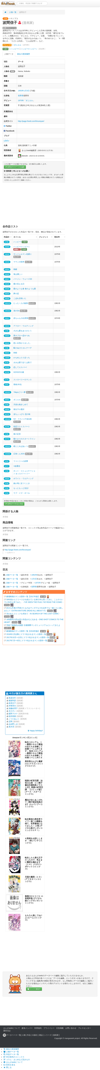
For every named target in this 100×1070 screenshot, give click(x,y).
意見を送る (9, 1065)
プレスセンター (84, 1028)
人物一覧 (12, 12)
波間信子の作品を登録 (14, 504)
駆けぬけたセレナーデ (22, 348)
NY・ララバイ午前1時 (22, 419)
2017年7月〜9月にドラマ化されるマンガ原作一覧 (26, 640)
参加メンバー (27, 1028)
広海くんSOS (19, 454)
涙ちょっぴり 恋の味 (21, 414)
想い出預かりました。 (22, 343)
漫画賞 (55, 1035)
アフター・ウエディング (23, 326)
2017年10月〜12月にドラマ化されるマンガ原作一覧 (27, 637)
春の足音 (17, 434)
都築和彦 (12, 700)
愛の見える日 (18, 284)
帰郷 (15, 269)
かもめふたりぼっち (21, 358)
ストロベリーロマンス (22, 380)
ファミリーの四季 (20, 461)
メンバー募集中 (33, 989)
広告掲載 (60, 1028)
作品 (29, 1035)
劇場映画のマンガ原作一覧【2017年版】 (23, 596)
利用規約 (38, 1028)
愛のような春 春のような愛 (24, 289)
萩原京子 (12, 703)
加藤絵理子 (13, 708)
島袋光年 (12, 698)
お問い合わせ (70, 1028)
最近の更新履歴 (11, 1049)
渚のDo (16, 311)
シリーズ (47, 1035)
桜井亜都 (12, 716)
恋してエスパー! (20, 367)
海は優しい (18, 274)
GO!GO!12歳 (18, 372)
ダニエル (17, 45)
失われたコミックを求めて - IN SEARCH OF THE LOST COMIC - (33, 614)
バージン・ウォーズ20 (22, 279)
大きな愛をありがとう (22, 331)
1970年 (21, 100)
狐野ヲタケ (13, 714)
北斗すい (12, 711)
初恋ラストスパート (21, 426)
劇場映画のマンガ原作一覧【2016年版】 (23, 631)
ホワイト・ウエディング (23, 478)
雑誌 (41, 1035)
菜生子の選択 (18, 409)
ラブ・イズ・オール (21, 493)
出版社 (35, 1035)
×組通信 (16, 466)
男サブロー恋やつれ (21, 336)
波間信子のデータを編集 (14, 167)
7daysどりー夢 (19, 392)
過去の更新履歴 (23, 54)
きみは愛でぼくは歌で (22, 362)
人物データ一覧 (11, 575)
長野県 (20, 96)
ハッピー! (15, 49)
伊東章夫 (12, 706)
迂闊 (10, 721)
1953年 (21, 91)
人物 (24, 1035)
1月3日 (27, 91)
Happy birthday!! (35, 731)
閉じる (7, 1067)
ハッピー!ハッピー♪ (29, 49)
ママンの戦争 (18, 262)
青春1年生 (17, 384)
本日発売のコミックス (13, 1057)
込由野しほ (13, 724)
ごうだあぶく (14, 719)
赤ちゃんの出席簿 (20, 318)
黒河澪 (11, 727)
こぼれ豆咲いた (19, 298)
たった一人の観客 (20, 303)
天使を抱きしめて (20, 404)
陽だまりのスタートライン (24, 439)
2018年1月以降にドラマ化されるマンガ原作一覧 (26, 634)
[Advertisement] (34, 203)
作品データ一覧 (11, 1054)
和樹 (15, 353)
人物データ (8, 54)
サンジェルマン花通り (22, 254)
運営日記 (7, 1031)
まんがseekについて (11, 1028)
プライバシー (48, 1028)
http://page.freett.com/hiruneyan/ (31, 121)
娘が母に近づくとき (21, 483)
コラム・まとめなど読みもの (16, 1059)
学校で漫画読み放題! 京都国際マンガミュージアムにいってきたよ (33, 625)
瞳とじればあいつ (20, 446)
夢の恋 (16, 293)
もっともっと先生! (21, 488)
